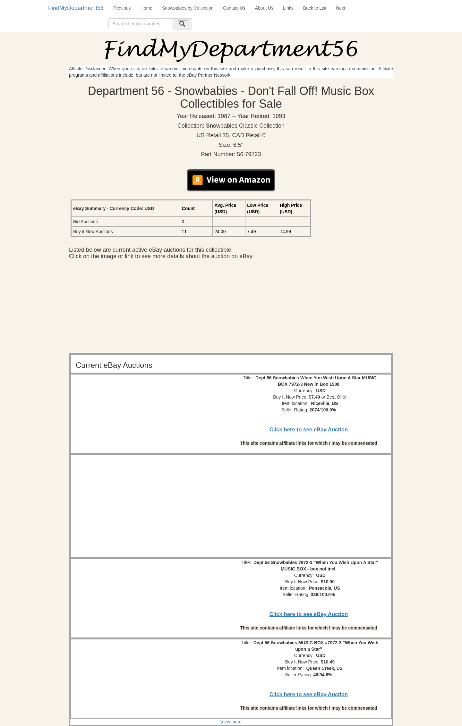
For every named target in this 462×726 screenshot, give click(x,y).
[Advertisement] (231, 308)
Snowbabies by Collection (187, 8)
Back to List (314, 8)
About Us (264, 8)
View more (231, 721)
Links (288, 8)
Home (146, 8)
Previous (122, 8)
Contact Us (234, 8)
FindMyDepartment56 (76, 8)
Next (340, 8)
